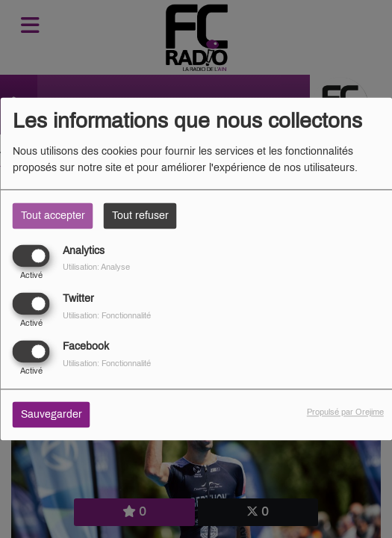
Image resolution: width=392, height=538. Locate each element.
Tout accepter (53, 215)
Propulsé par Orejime (345, 412)
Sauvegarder (51, 415)
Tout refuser (140, 215)
